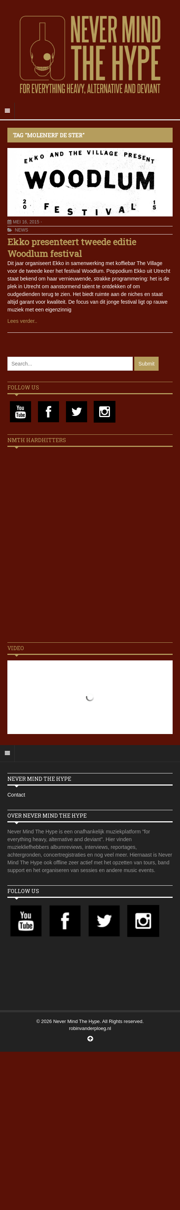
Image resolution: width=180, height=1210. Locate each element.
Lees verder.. (22, 321)
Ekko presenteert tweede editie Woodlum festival (71, 247)
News (21, 230)
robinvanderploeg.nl (90, 1028)
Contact (16, 795)
